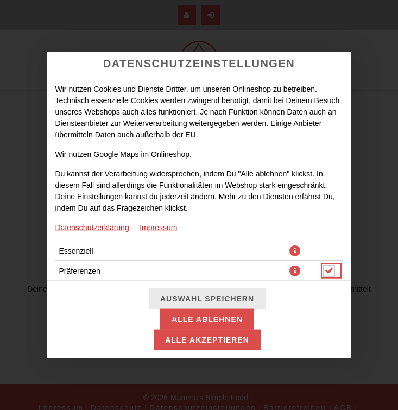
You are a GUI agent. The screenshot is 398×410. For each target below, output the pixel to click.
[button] (294, 250)
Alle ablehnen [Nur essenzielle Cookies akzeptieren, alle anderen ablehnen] (207, 319)
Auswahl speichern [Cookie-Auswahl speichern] (207, 298)
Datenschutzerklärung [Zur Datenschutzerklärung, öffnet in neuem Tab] (92, 227)
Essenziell (76, 250)
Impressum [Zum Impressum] (158, 227)
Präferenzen (79, 270)
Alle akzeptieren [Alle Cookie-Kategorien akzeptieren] (207, 340)
